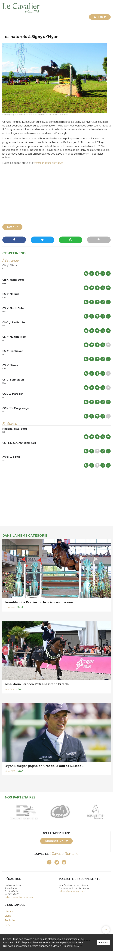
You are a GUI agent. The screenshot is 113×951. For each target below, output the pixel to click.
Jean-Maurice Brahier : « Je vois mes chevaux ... (41, 602)
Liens (8, 915)
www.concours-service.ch (49, 162)
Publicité (10, 920)
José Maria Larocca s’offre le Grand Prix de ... (38, 684)
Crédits (9, 911)
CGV (7, 925)
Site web (86, 273)
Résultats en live (102, 273)
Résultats (97, 273)
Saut (20, 607)
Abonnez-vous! (56, 841)
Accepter (103, 942)
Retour (12, 227)
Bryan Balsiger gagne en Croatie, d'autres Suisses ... (44, 766)
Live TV (108, 273)
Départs (91, 273)
